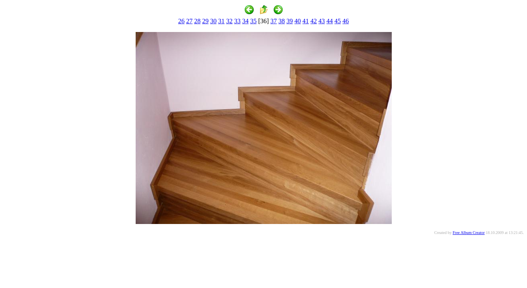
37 (274, 21)
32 (229, 21)
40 (298, 21)
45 (338, 21)
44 (330, 21)
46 (346, 21)
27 (189, 21)
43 (322, 21)
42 (314, 21)
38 (282, 21)
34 (245, 21)
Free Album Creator (469, 232)
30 (213, 21)
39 (290, 21)
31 (221, 21)
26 (181, 21)
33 (237, 21)
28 (197, 21)
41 (306, 21)
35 (253, 21)
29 (205, 21)
